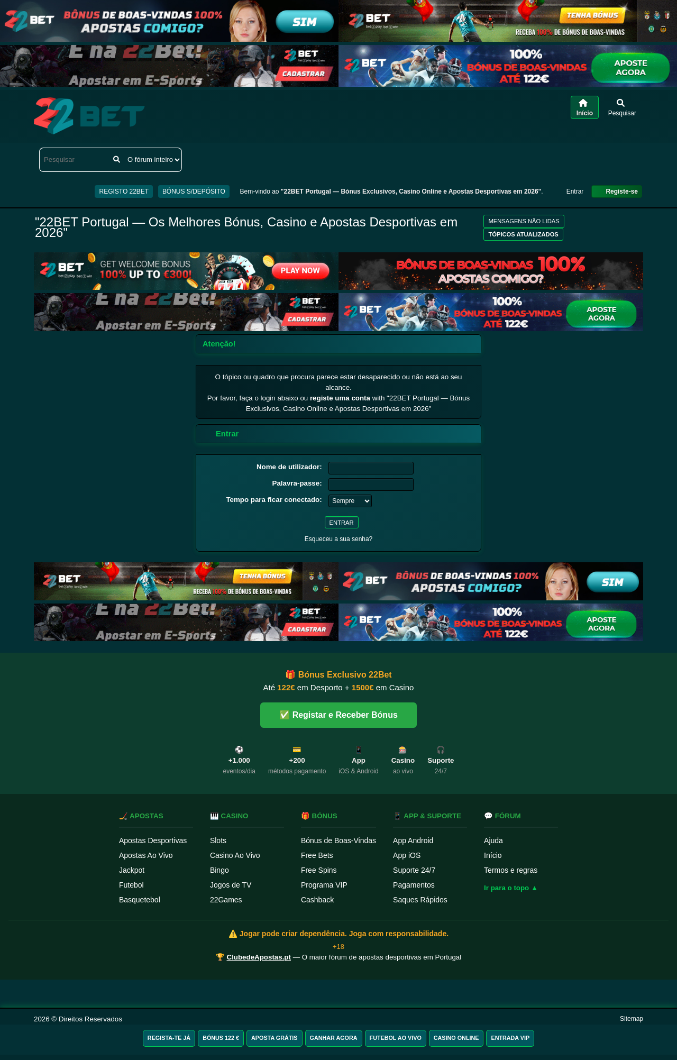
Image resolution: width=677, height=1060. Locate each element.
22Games (226, 899)
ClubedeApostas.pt (259, 957)
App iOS (406, 855)
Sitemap (631, 1018)
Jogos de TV (230, 885)
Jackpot (131, 870)
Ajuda (493, 840)
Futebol (131, 885)
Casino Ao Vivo (235, 855)
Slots (218, 840)
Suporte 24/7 (414, 870)
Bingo (219, 870)
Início (492, 855)
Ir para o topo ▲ (511, 888)
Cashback (317, 899)
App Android (413, 840)
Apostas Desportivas (153, 840)
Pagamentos (414, 885)
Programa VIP (324, 885)
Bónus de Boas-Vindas (338, 840)
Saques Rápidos (420, 899)
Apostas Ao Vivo (146, 855)
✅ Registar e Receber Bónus (338, 714)
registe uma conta (340, 398)
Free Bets (317, 855)
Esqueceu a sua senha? (339, 539)
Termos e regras (510, 870)
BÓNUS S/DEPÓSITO (193, 191)
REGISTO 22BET (124, 191)
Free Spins (319, 870)
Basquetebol (139, 899)
